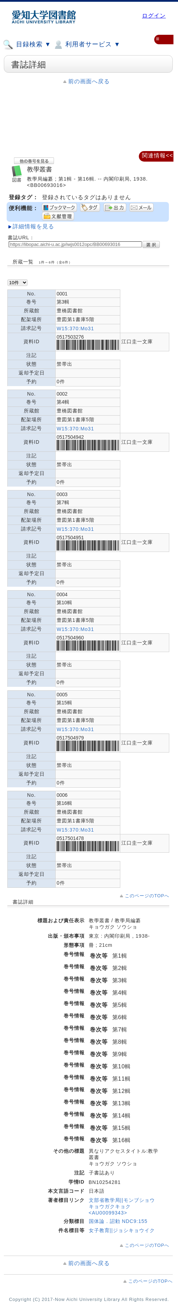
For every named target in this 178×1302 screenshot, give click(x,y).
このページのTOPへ (147, 895)
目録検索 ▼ (27, 44)
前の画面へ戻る (89, 81)
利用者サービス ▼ (86, 44)
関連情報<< (157, 155)
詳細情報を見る (33, 226)
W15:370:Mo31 (75, 328)
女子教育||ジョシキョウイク (122, 1230)
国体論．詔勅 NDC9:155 (118, 1221)
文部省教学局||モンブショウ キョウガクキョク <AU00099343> (122, 1206)
